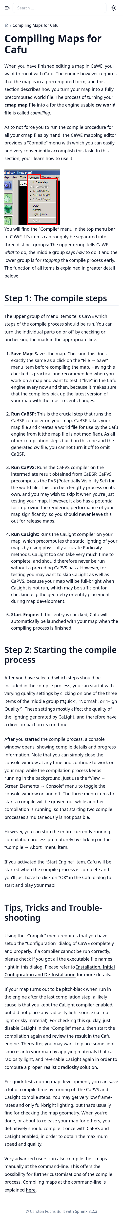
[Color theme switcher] (114, 8)
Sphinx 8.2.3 (86, 1211)
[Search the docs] (59, 8)
